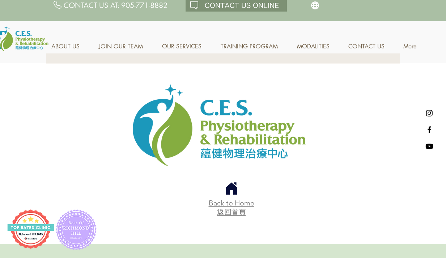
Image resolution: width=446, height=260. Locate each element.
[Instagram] (429, 113)
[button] (69, 46)
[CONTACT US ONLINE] (236, 6)
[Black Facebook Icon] (429, 129)
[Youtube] (429, 146)
